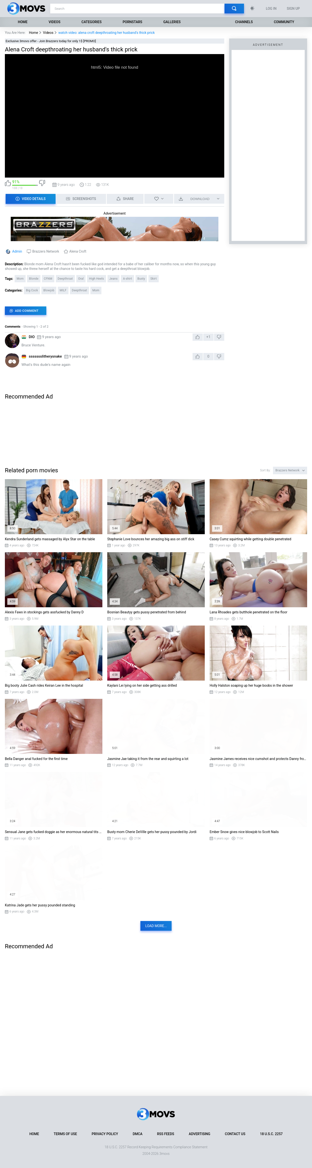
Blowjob (48, 290)
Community (284, 22)
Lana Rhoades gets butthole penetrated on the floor (248, 612)
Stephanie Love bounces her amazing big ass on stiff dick (150, 539)
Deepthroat (65, 278)
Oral (81, 278)
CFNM (48, 278)
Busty (141, 278)
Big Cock (32, 290)
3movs (164, 1154)
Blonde (34, 278)
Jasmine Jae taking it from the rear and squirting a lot (147, 759)
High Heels (96, 278)
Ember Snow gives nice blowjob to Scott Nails (244, 832)
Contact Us (235, 1134)
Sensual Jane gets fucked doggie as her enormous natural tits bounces (53, 832)
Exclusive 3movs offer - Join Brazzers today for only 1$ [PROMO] (51, 41)
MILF (63, 290)
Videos (54, 22)
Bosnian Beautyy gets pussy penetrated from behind (146, 612)
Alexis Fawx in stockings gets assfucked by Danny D (44, 612)
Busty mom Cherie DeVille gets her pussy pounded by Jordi (151, 832)
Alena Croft (77, 251)
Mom (20, 278)
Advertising (199, 1134)
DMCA (137, 1134)
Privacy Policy (105, 1134)
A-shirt (127, 278)
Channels (244, 22)
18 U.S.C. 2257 (271, 1134)
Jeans (113, 278)
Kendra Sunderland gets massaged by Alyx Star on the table (50, 539)
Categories (91, 22)
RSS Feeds (165, 1134)
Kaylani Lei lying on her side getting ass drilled (142, 685)
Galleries (172, 22)
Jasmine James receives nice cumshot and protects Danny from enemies (258, 759)
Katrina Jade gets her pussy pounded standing (40, 905)
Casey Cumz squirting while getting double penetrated (250, 539)
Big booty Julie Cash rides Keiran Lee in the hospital (44, 685)
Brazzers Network (45, 251)
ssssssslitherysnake (45, 356)
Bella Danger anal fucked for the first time (36, 759)
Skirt (153, 278)
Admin (17, 251)
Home (23, 22)
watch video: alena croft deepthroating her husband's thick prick (106, 33)
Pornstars (132, 22)
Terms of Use (65, 1134)
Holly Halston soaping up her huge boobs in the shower (251, 685)
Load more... (156, 926)
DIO (32, 337)
